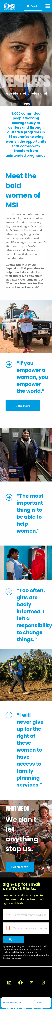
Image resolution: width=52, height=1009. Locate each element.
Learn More (19, 867)
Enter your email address (29, 915)
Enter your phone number (30, 928)
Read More (23, 405)
